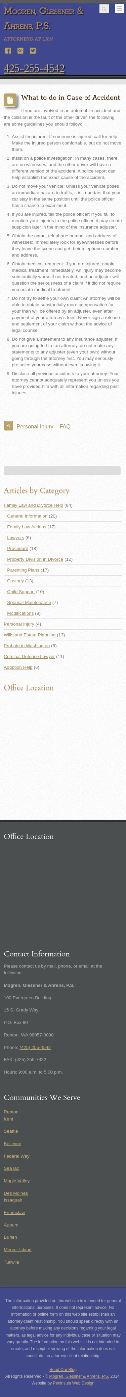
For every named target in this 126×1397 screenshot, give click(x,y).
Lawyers (15, 537)
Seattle (11, 1131)
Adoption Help (18, 667)
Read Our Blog (63, 1369)
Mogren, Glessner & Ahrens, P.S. (79, 1376)
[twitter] (33, 49)
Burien (10, 1237)
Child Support (21, 591)
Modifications (20, 613)
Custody (15, 580)
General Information (27, 516)
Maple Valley (17, 1180)
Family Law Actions (26, 526)
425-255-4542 (34, 68)
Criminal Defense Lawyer (29, 656)
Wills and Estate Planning (29, 634)
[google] (21, 49)
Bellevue (12, 1143)
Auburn (11, 1225)
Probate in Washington (27, 645)
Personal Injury (19, 624)
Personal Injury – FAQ (37, 425)
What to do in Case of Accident (70, 98)
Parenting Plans (23, 570)
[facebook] (8, 49)
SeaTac (11, 1168)
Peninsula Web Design (74, 1383)
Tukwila (11, 1262)
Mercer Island (17, 1249)
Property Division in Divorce (35, 559)
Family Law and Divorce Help (33, 505)
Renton (11, 1111)
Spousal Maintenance (29, 602)
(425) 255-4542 (35, 1047)
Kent (8, 1119)
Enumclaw (14, 1212)
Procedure (17, 548)
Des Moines (16, 1193)
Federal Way (17, 1156)
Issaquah (13, 1200)
